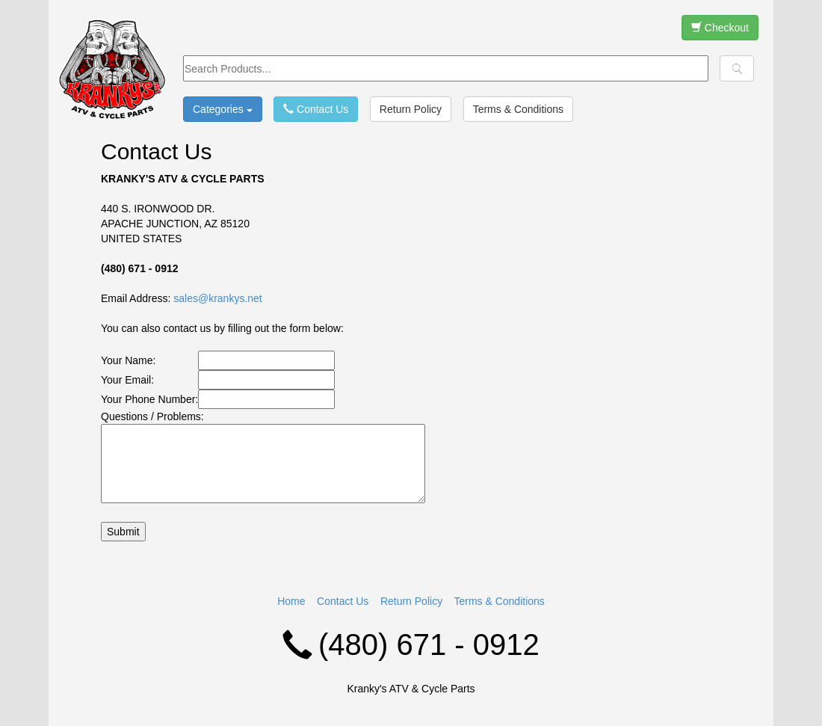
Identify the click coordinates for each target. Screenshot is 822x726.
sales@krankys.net (217, 298)
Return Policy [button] (411, 109)
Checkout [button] (720, 28)
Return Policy (411, 601)
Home (291, 601)
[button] (737, 68)
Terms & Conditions (499, 601)
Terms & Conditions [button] (518, 109)
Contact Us (342, 601)
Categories (223, 109)
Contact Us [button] (315, 109)
